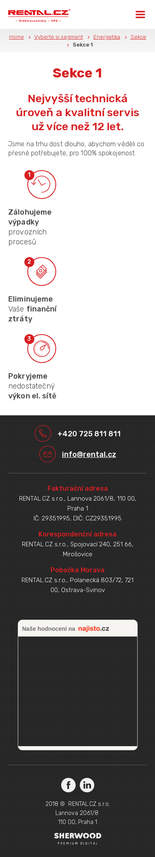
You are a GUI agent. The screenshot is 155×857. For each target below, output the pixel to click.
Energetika (106, 37)
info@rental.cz (89, 454)
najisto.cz (94, 629)
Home (16, 37)
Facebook (68, 784)
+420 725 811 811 (89, 433)
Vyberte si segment (58, 37)
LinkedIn (87, 784)
